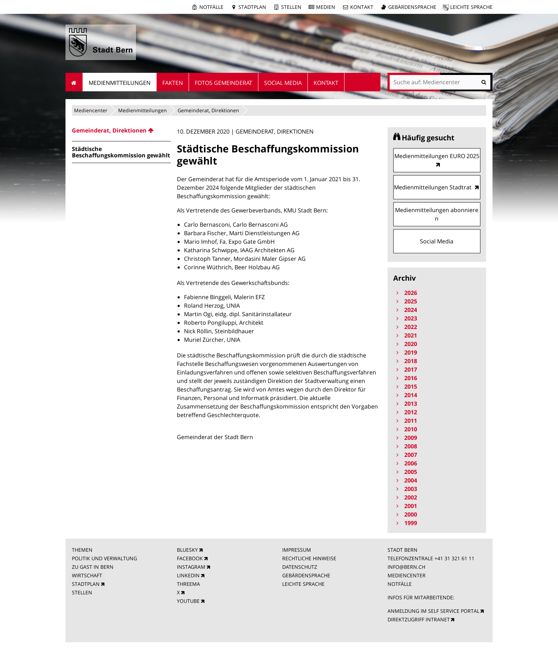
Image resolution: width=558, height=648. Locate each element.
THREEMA (188, 583)
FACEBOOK (190, 558)
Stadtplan (252, 7)
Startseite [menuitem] (74, 82)
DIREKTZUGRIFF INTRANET (419, 619)
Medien (325, 7)
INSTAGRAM (191, 566)
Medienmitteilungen (142, 110)
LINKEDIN (188, 575)
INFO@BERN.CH (406, 566)
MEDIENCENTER (407, 575)
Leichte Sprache (471, 7)
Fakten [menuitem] (172, 83)
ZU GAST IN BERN (93, 566)
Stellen (291, 7)
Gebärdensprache (412, 7)
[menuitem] (121, 130)
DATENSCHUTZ (299, 566)
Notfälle (211, 7)
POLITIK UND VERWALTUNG (104, 558)
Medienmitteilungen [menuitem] (120, 83)
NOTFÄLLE (400, 583)
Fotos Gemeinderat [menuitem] (223, 83)
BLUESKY (187, 549)
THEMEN (82, 549)
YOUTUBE (188, 601)
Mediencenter (90, 110)
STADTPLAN (86, 583)
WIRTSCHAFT (87, 575)
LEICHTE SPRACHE (303, 583)
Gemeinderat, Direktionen (208, 110)
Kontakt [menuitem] (326, 83)
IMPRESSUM (296, 549)
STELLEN (82, 592)
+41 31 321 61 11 (454, 558)
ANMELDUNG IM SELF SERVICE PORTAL (433, 611)
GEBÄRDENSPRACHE (306, 575)
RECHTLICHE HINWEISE (309, 558)
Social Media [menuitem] (283, 83)
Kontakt (361, 7)
